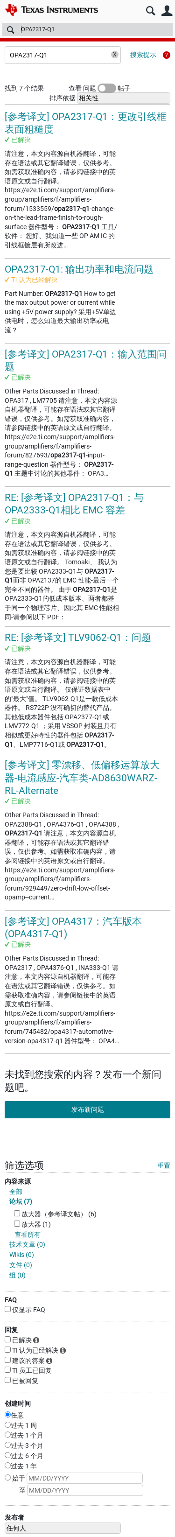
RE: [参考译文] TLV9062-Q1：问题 (78, 637)
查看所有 (27, 1234)
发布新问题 (87, 1109)
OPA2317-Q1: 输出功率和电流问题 (79, 269)
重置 (163, 1165)
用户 (167, 11)
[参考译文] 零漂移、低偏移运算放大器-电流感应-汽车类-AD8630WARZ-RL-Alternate (82, 777)
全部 (15, 1191)
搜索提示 (143, 54)
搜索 (150, 11)
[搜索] (87, 29)
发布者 (14, 1517)
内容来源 (18, 1181)
